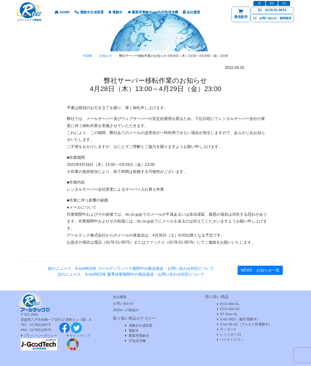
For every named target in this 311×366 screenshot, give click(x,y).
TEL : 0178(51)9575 (36, 325)
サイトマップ (79, 336)
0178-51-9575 (272, 10)
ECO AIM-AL (229, 304)
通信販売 (241, 15)
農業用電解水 (139, 12)
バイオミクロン (232, 339)
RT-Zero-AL (229, 314)
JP (259, 3)
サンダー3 (227, 329)
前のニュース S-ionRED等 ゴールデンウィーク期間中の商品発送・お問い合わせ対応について (131, 268)
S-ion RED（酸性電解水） (240, 319)
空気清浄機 (167, 12)
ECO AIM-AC (230, 309)
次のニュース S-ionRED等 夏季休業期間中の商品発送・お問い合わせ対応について (131, 274)
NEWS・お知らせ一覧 (260, 270)
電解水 (115, 12)
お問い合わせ (123, 303)
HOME (62, 12)
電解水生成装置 (89, 12)
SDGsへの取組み (126, 310)
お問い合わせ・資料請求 (272, 18)
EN (272, 3)
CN (284, 3)
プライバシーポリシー (39, 336)
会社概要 (191, 12)
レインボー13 (230, 334)
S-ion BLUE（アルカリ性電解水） (246, 324)
